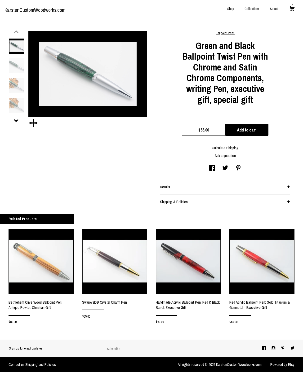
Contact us (16, 364)
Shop (230, 9)
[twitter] (292, 348)
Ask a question (225, 155)
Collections (252, 9)
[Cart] (291, 9)
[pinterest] (283, 348)
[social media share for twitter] (225, 168)
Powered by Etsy (282, 364)
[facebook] (264, 348)
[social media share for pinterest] (238, 168)
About (274, 9)
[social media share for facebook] (212, 168)
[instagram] (274, 348)
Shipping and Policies (40, 364)
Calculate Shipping (225, 147)
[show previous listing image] (16, 32)
